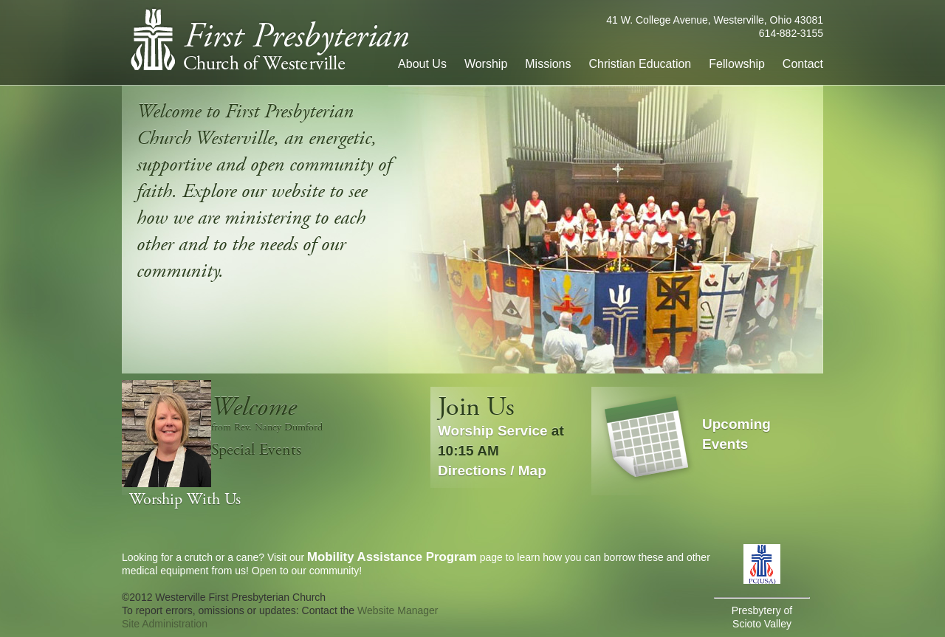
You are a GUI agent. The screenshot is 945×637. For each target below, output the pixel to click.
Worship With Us (185, 499)
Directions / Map (492, 470)
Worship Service (493, 430)
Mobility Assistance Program (392, 557)
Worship (485, 64)
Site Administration (164, 624)
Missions (548, 64)
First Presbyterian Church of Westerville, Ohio (269, 39)
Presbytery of (762, 610)
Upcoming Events (736, 434)
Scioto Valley (761, 624)
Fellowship (737, 64)
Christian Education (640, 64)
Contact (803, 64)
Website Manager (397, 610)
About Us (422, 64)
